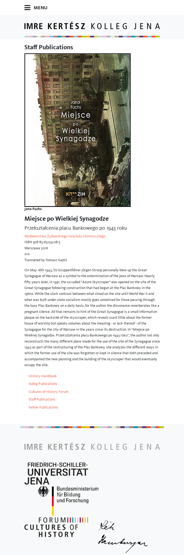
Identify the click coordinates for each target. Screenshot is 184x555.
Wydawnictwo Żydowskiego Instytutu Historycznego (64, 236)
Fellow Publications (43, 407)
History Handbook (43, 376)
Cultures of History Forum (49, 391)
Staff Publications (42, 399)
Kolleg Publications (43, 383)
